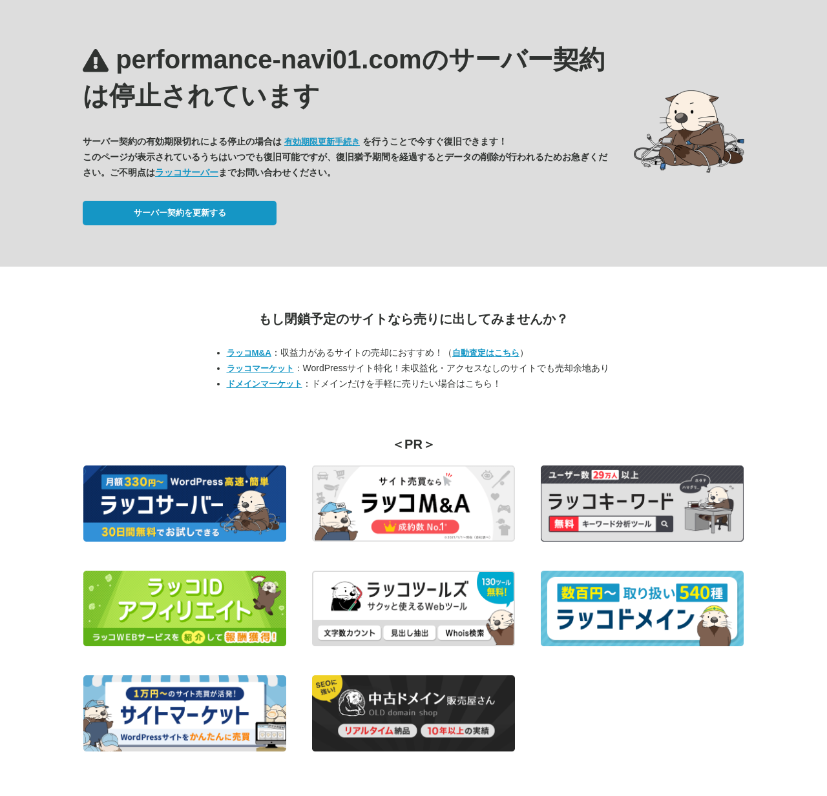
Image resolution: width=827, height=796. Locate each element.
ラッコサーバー (186, 172)
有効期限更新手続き (322, 142)
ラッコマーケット (260, 368)
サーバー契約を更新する (180, 213)
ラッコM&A (249, 353)
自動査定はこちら (485, 353)
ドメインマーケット (264, 384)
